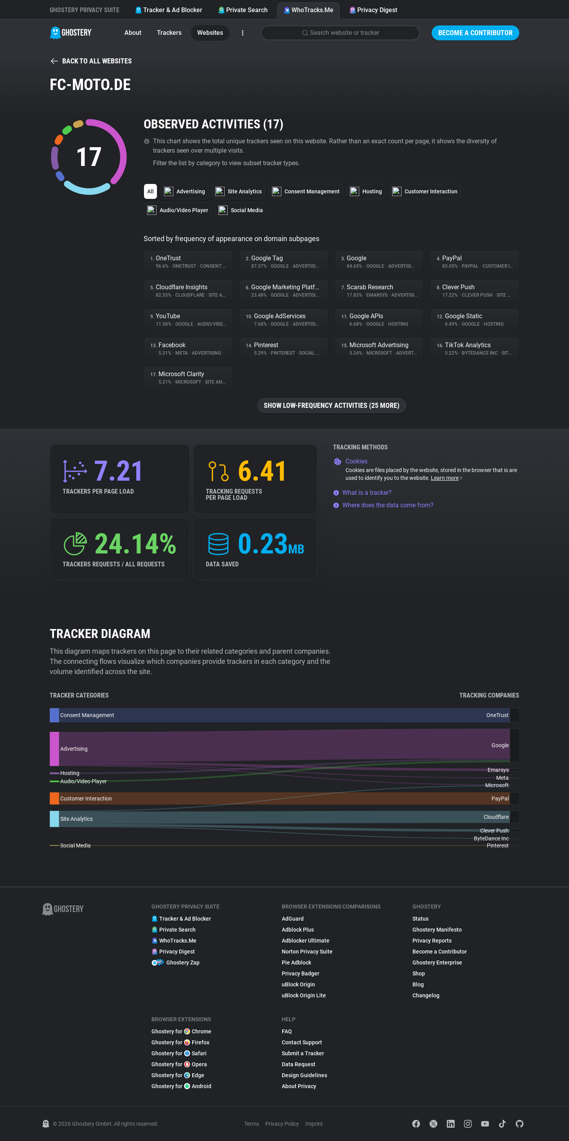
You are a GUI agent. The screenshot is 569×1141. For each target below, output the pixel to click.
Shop (418, 973)
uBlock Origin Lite (304, 995)
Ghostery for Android (181, 1086)
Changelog (425, 995)
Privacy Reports (432, 940)
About (132, 32)
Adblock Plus (298, 929)
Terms (251, 1124)
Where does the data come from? (383, 505)
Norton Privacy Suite (307, 951)
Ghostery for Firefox (180, 1042)
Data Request (298, 1064)
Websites (210, 32)
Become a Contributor (475, 33)
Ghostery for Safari (179, 1053)
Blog (418, 984)
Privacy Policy (282, 1124)
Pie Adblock (296, 962)
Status (420, 919)
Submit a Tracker (303, 1053)
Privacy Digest (373, 10)
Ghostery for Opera (179, 1064)
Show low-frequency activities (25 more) (332, 405)
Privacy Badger (300, 973)
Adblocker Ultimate (306, 940)
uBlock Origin (298, 984)
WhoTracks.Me (308, 10)
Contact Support (302, 1042)
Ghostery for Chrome (181, 1031)
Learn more (447, 478)
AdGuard (293, 919)
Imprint (314, 1124)
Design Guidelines (304, 1075)
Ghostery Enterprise (437, 962)
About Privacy (299, 1086)
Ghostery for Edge (177, 1075)
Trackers (169, 32)
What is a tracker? (362, 492)
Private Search (243, 10)
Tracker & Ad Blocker (168, 10)
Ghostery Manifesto (437, 929)
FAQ (287, 1031)
